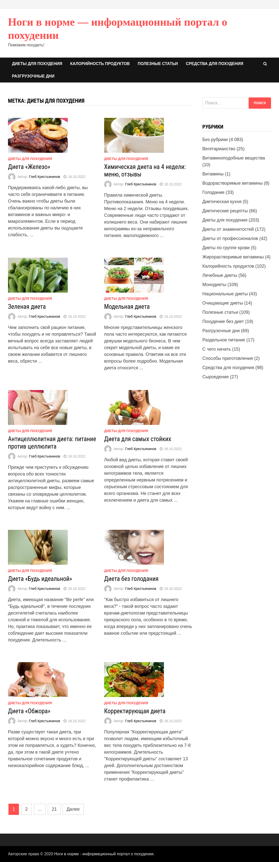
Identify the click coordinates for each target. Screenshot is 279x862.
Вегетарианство (218, 148)
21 (54, 809)
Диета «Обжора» (29, 711)
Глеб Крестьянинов (44, 177)
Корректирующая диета (134, 711)
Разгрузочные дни (33, 76)
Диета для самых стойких (137, 439)
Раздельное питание (223, 339)
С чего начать (216, 349)
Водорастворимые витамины (232, 183)
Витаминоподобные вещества (233, 158)
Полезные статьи (158, 64)
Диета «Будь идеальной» (40, 578)
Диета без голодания (131, 578)
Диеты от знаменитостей (228, 229)
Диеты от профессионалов (230, 238)
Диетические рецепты (225, 210)
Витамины (212, 173)
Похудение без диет (223, 321)
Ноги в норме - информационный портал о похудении (103, 854)
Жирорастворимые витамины (233, 256)
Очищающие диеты (222, 303)
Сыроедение (215, 376)
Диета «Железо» (29, 166)
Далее (73, 809)
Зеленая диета (27, 306)
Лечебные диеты (219, 275)
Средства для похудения (214, 64)
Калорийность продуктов (100, 64)
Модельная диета (127, 306)
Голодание (213, 192)
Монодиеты (214, 284)
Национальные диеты (225, 293)
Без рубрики (215, 139)
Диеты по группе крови (226, 247)
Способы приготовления (227, 358)
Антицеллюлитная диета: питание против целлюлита (52, 442)
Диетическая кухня (221, 201)
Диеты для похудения (37, 64)
